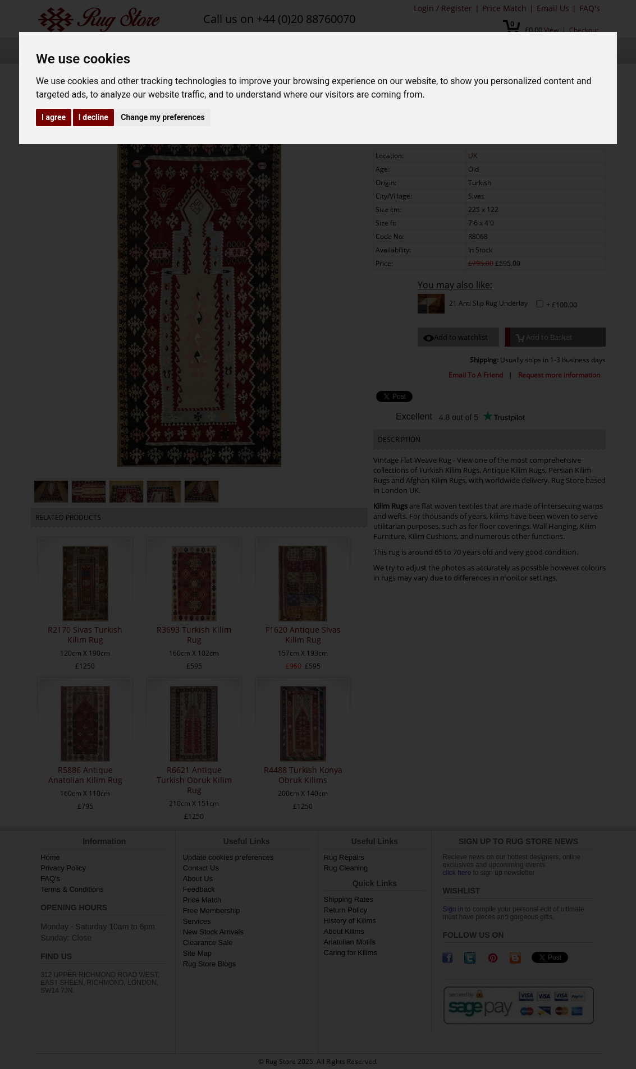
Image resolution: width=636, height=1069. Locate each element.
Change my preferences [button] (162, 117)
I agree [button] (54, 117)
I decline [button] (93, 117)
